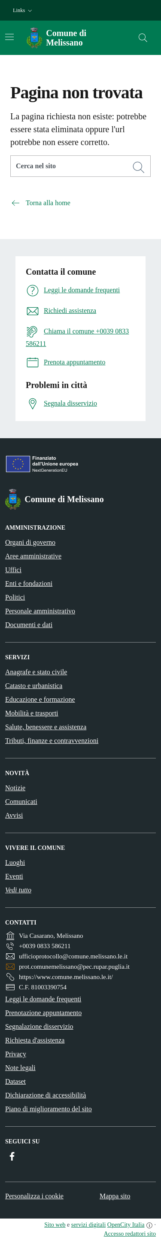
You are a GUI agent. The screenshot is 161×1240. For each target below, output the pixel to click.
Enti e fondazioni (28, 583)
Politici (15, 597)
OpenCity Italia (126, 1225)
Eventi (14, 876)
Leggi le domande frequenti (43, 999)
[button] (23, 10)
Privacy (15, 1054)
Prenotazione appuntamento (43, 1012)
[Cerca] (138, 167)
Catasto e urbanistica (33, 685)
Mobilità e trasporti (31, 713)
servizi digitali (88, 1225)
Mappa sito (115, 1196)
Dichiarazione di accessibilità (45, 1095)
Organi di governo (30, 542)
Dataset (15, 1081)
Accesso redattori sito (130, 1234)
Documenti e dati (28, 624)
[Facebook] (12, 1156)
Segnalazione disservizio (39, 1026)
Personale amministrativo (40, 611)
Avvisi (14, 815)
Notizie (15, 787)
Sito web (54, 1225)
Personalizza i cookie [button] (34, 1196)
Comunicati (21, 801)
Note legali (20, 1067)
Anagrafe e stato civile (36, 672)
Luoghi (15, 862)
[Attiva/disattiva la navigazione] (9, 37)
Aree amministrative (33, 556)
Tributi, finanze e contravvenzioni (51, 740)
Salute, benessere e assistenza (45, 727)
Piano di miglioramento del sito (48, 1109)
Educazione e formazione (40, 699)
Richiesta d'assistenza (34, 1040)
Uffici (13, 569)
